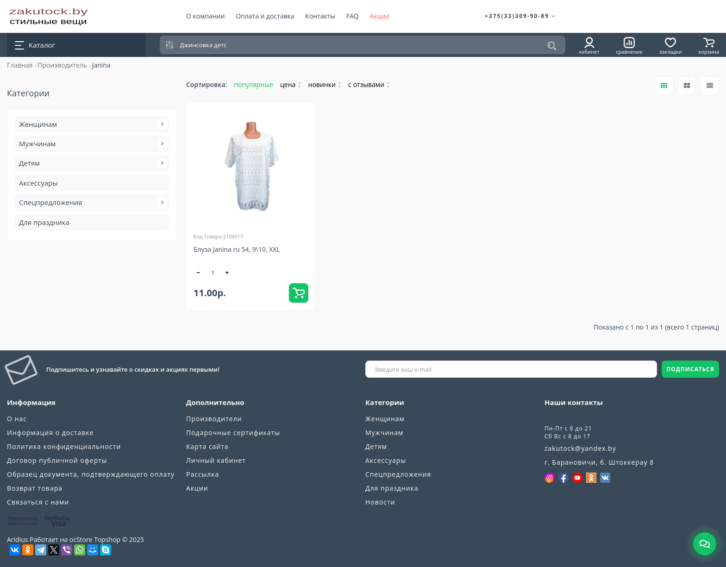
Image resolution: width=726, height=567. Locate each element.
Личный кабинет (216, 460)
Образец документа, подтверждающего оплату (91, 474)
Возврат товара (35, 488)
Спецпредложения (92, 203)
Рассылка (202, 474)
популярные (253, 84)
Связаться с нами (38, 502)
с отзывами (369, 84)
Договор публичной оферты (57, 460)
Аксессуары (38, 182)
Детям (92, 163)
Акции (379, 16)
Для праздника (44, 222)
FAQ (352, 16)
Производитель (62, 65)
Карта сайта (207, 446)
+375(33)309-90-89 (520, 16)
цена (290, 84)
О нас (17, 418)
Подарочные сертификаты (233, 432)
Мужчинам (92, 144)
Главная (20, 65)
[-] (199, 272)
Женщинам (92, 124)
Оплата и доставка (265, 16)
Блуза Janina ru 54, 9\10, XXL (237, 249)
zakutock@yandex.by (580, 448)
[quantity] (213, 272)
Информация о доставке (50, 432)
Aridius (17, 539)
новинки (325, 84)
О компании (205, 16)
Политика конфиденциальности (64, 446)
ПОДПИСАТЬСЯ (690, 369)
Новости (380, 502)
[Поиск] (551, 45)
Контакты (320, 16)
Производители (214, 418)
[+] (227, 272)
